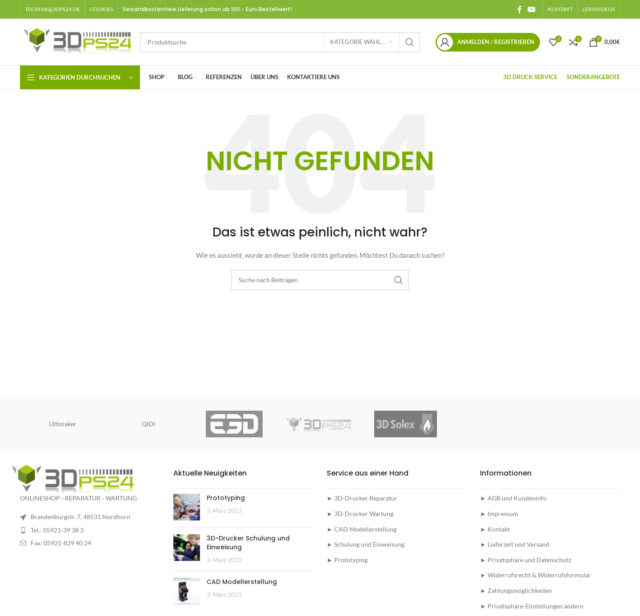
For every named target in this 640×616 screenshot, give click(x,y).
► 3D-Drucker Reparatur (362, 498)
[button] (101, 9)
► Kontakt (495, 529)
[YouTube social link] (532, 9)
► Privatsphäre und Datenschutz (525, 560)
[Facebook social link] (519, 9)
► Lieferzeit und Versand (514, 544)
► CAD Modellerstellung (361, 529)
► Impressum (499, 513)
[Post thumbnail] (186, 507)
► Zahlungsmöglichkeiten (516, 590)
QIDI (148, 424)
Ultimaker (62, 424)
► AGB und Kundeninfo (513, 498)
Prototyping (226, 497)
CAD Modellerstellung (242, 581)
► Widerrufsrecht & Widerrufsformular (535, 575)
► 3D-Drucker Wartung (360, 513)
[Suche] (280, 42)
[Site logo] (75, 41)
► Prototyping (347, 560)
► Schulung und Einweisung (365, 544)
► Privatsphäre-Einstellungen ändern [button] (532, 606)
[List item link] (90, 530)
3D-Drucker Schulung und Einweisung (248, 543)
